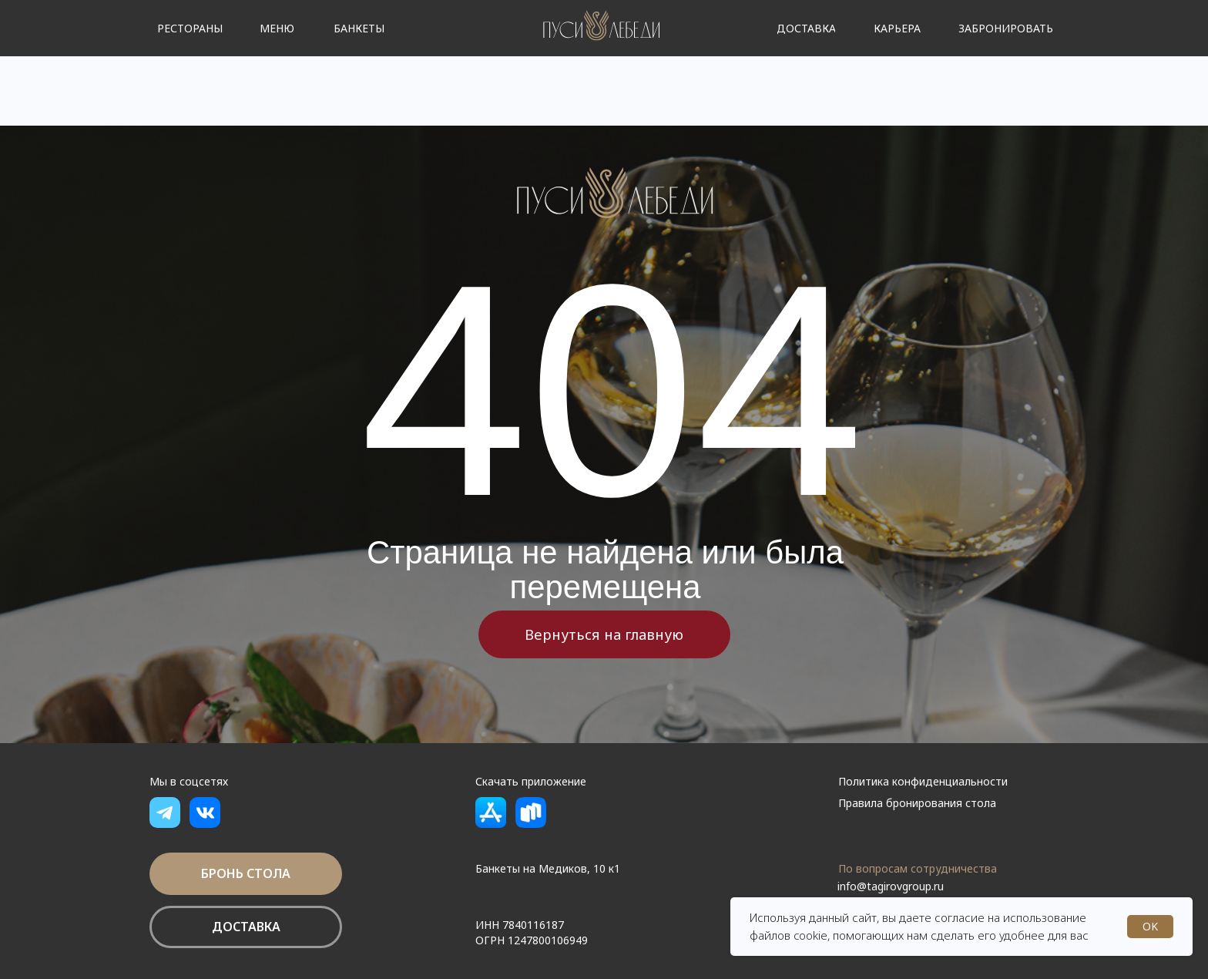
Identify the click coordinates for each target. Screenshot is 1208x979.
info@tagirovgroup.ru (890, 886)
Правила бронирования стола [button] (917, 803)
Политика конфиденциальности (923, 781)
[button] (897, 28)
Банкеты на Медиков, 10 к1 (547, 868)
